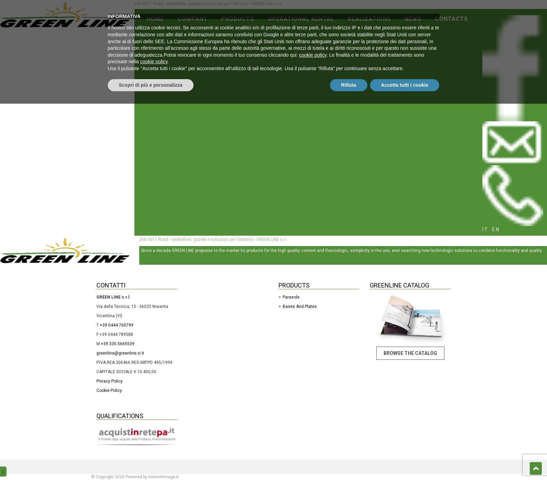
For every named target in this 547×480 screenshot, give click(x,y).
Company (192, 19)
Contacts (451, 19)
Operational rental (301, 19)
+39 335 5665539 (117, 343)
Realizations (369, 19)
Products (237, 19)
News (413, 19)
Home (155, 19)
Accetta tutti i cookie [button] (404, 461)
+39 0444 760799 (116, 325)
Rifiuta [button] (348, 461)
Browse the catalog (410, 353)
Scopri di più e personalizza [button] (150, 461)
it (485, 229)
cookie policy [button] (313, 431)
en (496, 229)
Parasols (291, 297)
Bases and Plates (300, 306)
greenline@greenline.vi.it (120, 353)
